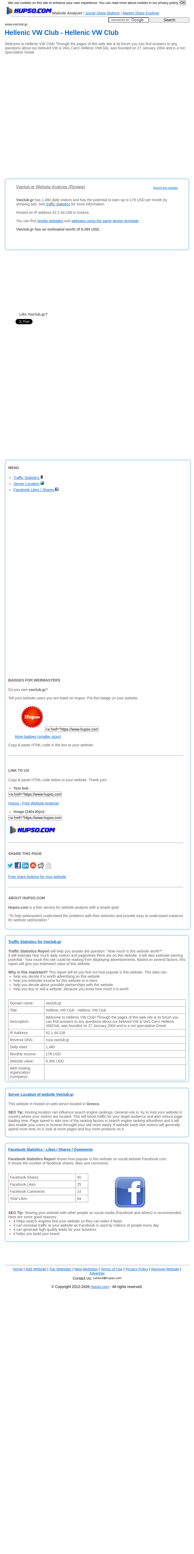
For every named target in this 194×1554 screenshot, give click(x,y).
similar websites (50, 221)
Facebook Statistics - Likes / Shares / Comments (50, 1149)
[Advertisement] (58, 114)
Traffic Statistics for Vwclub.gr (34, 942)
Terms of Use (111, 1269)
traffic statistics (58, 204)
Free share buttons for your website (37, 877)
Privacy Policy (136, 1269)
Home (18, 1269)
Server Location (28, 484)
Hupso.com (100, 1287)
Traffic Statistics (28, 478)
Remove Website (165, 1269)
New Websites (86, 1269)
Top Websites (60, 1269)
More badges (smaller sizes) (38, 737)
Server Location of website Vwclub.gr (41, 1094)
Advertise (96, 1273)
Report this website (165, 187)
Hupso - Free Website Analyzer (33, 803)
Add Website (36, 1269)
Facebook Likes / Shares (36, 490)
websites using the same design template (105, 221)
